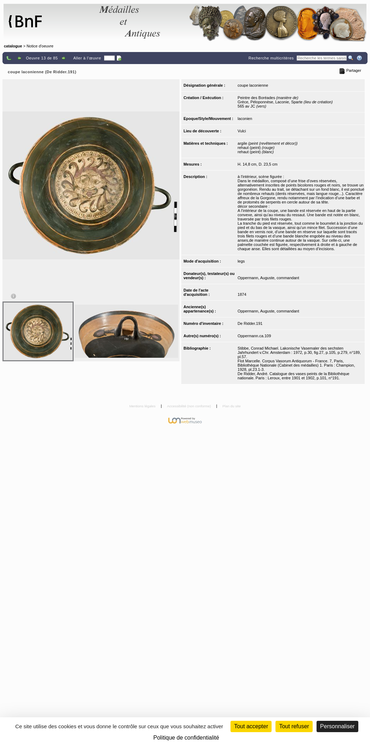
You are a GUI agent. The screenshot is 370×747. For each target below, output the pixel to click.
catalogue (13, 46)
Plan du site (231, 406)
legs (241, 261)
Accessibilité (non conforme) (189, 406)
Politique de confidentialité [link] (186, 738)
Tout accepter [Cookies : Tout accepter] (251, 726)
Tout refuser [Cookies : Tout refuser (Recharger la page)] (294, 726)
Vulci (242, 131)
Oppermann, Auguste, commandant (268, 278)
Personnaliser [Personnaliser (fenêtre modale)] (337, 726)
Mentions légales (142, 406)
